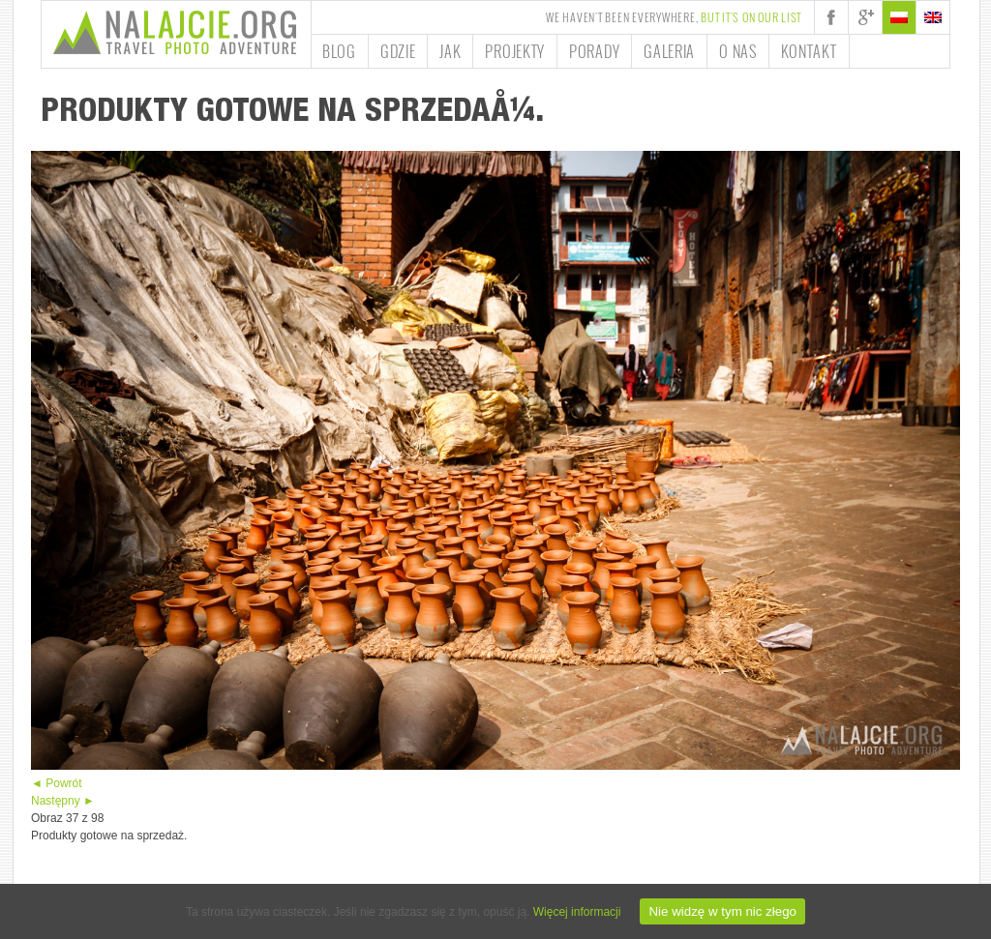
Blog (339, 51)
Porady (594, 51)
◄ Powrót (56, 783)
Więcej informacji (577, 912)
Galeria (669, 51)
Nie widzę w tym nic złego (722, 911)
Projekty (515, 51)
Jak (450, 51)
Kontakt (809, 51)
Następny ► (63, 800)
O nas (738, 51)
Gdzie (398, 51)
